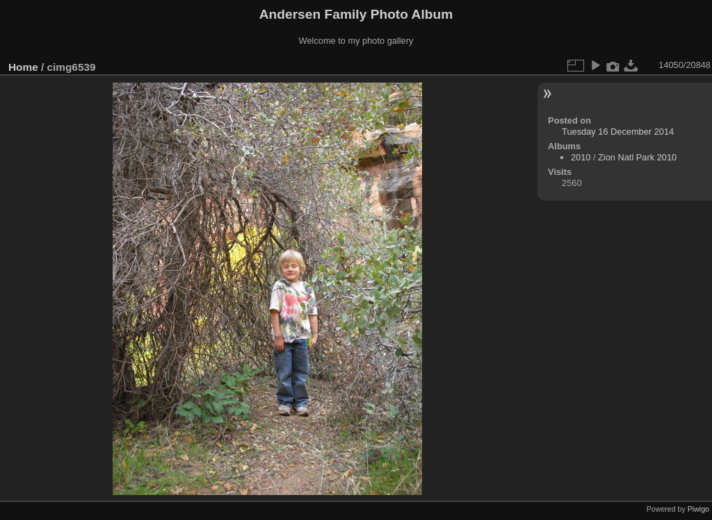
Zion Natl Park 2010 (637, 157)
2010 (580, 157)
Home (23, 67)
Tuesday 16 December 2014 (618, 131)
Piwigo (698, 509)
